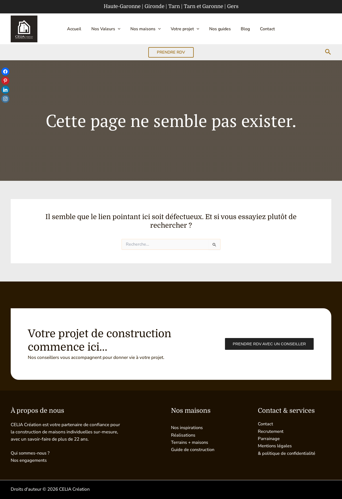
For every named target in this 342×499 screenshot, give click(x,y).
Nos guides (218, 29)
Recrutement (271, 431)
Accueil (80, 29)
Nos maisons (147, 29)
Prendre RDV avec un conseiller (269, 344)
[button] (122, 29)
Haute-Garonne (122, 6)
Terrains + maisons (190, 442)
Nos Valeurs (110, 29)
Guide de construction (193, 450)
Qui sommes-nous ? (31, 453)
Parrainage (269, 439)
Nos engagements (29, 460)
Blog (241, 29)
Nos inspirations (187, 428)
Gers (233, 6)
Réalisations (183, 435)
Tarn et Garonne (203, 6)
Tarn (174, 6)
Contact (261, 29)
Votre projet (185, 29)
